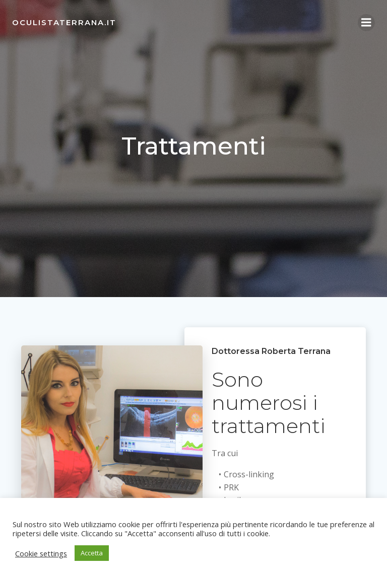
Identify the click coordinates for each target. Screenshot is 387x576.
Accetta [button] (92, 552)
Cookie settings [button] (41, 553)
